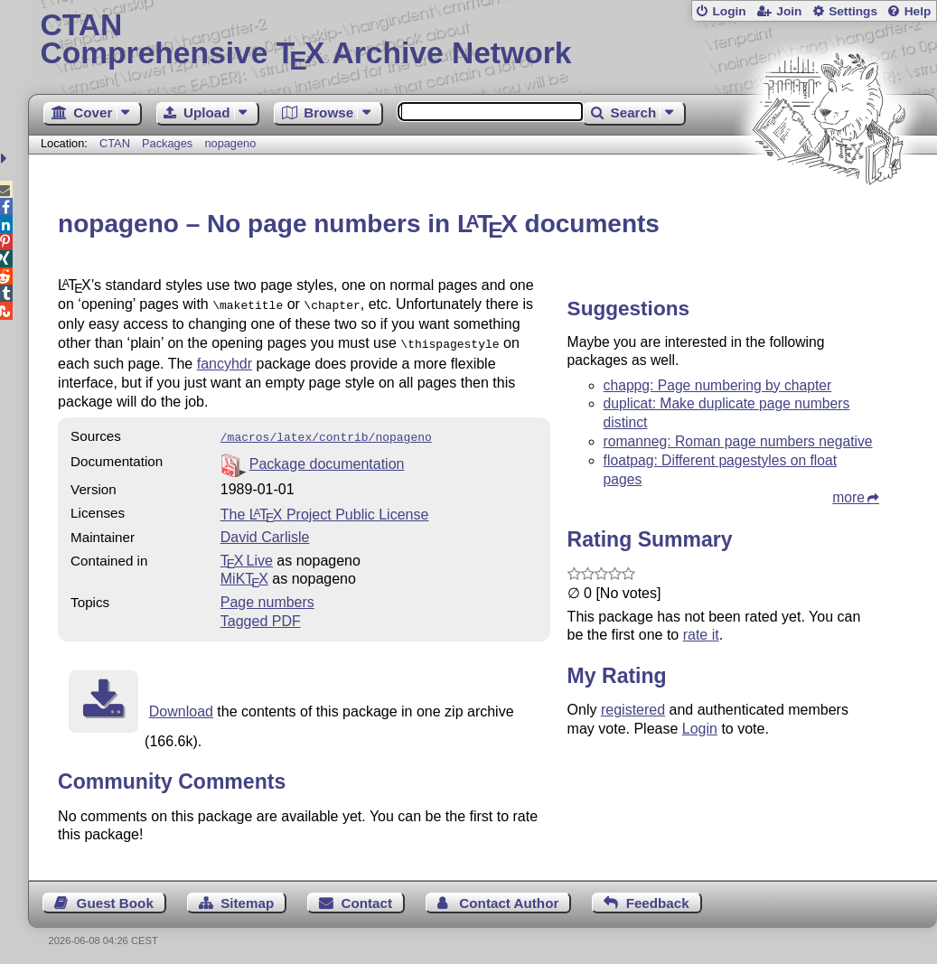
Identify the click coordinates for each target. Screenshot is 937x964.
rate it (701, 634)
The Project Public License (324, 509)
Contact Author (508, 897)
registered (633, 709)
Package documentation (327, 458)
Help (918, 11)
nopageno (230, 143)
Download (181, 706)
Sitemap (247, 897)
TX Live (246, 555)
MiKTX (244, 573)
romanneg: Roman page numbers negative (738, 441)
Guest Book (115, 897)
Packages (169, 143)
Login (728, 11)
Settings (853, 11)
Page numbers (267, 596)
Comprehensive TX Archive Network (482, 41)
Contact (367, 897)
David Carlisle (265, 531)
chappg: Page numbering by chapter (718, 385)
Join (788, 11)
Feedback (657, 897)
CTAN (114, 143)
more (848, 497)
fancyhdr (224, 360)
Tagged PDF (260, 615)
